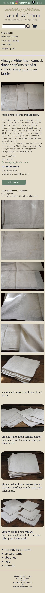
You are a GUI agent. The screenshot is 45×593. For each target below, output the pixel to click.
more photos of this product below (20, 114)
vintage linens (9, 193)
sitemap (10, 565)
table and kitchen (9, 36)
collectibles (6, 44)
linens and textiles (10, 40)
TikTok (38, 3)
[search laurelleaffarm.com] (29, 26)
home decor (7, 32)
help (7, 561)
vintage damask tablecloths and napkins (21, 196)
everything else (8, 48)
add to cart (13, 182)
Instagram (23, 3)
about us (10, 557)
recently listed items (18, 550)
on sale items (13, 554)
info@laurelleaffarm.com (22, 587)
